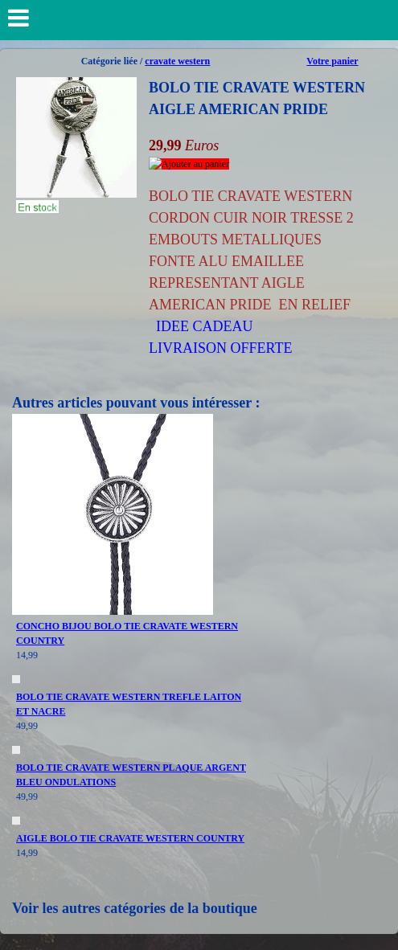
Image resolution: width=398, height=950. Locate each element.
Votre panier (332, 61)
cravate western (177, 61)
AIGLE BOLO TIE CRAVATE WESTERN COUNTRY (130, 838)
